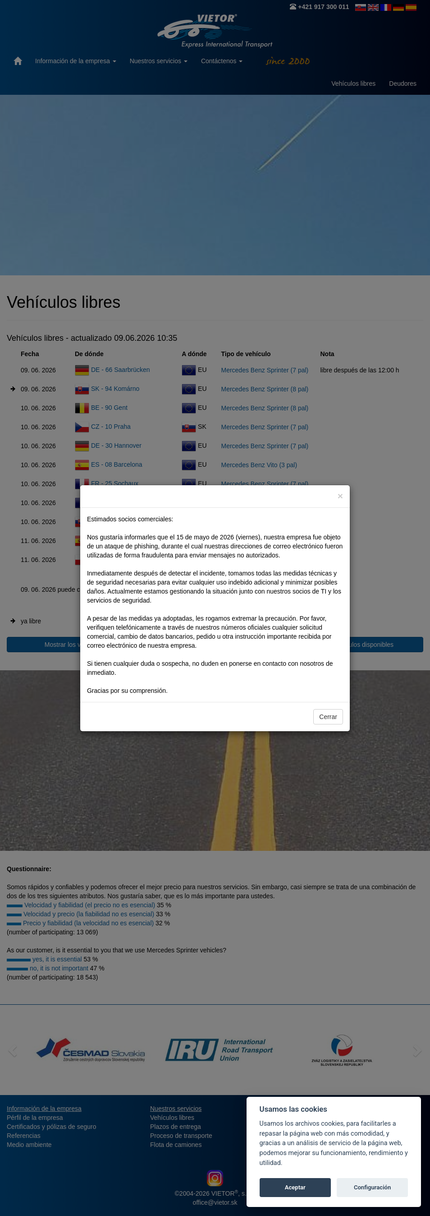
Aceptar (295, 1187)
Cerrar (328, 716)
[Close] (340, 496)
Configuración (372, 1187)
